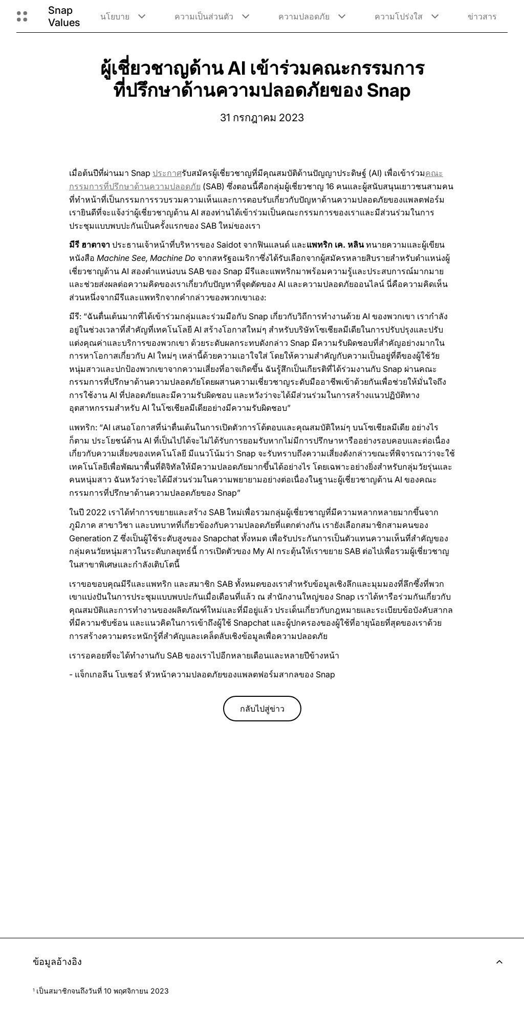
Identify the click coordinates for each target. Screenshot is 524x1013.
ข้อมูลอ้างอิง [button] (270, 962)
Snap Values (64, 16)
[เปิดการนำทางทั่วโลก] (22, 16)
